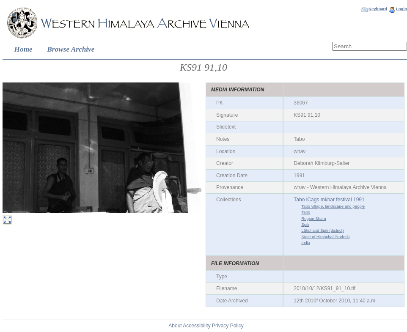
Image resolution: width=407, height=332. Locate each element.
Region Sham (313, 218)
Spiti (305, 224)
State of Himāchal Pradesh (325, 236)
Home (23, 49)
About (175, 326)
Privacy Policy (228, 326)
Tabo (305, 212)
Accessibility (196, 326)
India (305, 242)
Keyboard (377, 8)
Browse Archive (70, 49)
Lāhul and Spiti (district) (322, 230)
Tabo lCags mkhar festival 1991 (329, 200)
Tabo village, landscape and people (333, 206)
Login (401, 8)
